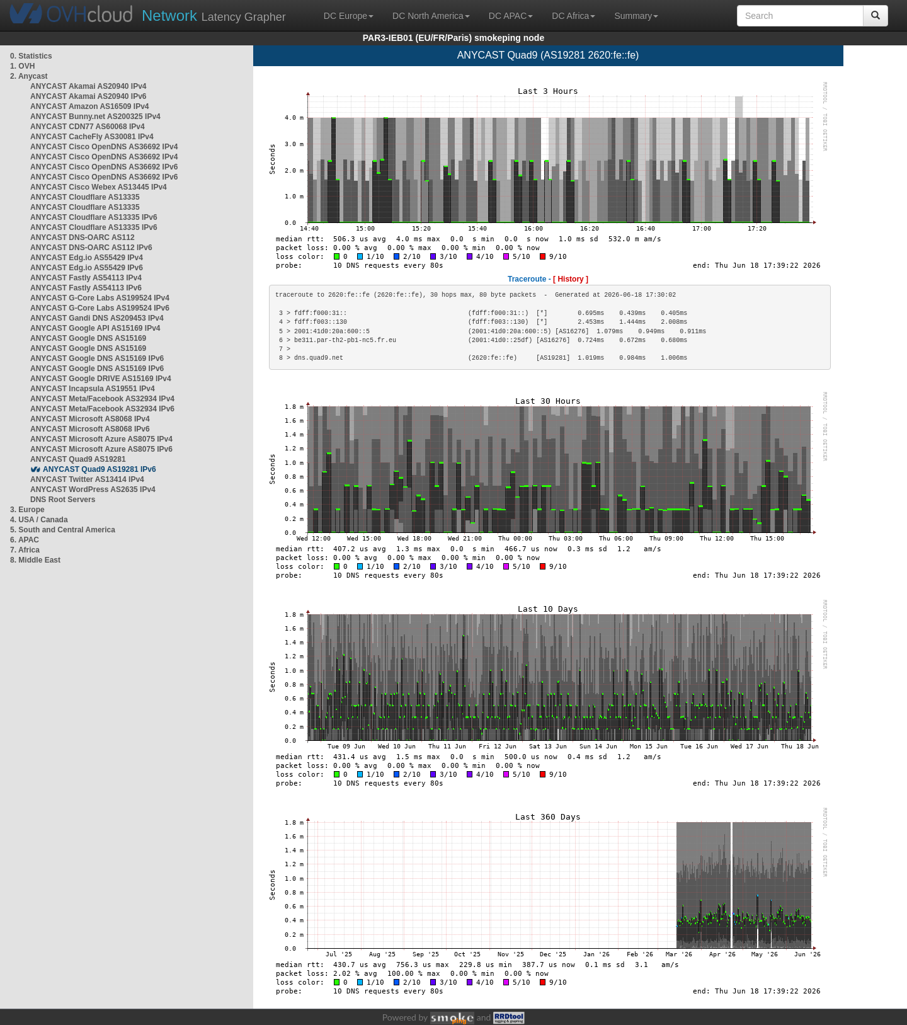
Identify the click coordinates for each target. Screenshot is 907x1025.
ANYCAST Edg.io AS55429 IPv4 (86, 257)
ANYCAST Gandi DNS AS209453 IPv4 (97, 318)
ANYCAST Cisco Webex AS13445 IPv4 (98, 187)
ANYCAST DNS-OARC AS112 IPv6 (91, 247)
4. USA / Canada (39, 519)
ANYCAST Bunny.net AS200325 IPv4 (95, 116)
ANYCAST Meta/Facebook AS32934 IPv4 (102, 398)
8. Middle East (35, 560)
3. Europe (27, 509)
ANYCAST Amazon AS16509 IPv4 (89, 106)
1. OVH (22, 66)
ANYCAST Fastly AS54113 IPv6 (86, 287)
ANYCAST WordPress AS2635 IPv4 (93, 489)
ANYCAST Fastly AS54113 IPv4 (86, 277)
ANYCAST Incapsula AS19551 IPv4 (92, 388)
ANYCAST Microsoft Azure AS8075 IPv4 (101, 439)
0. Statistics (31, 56)
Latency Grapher (214, 15)
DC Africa (573, 16)
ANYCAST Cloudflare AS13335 (85, 197)
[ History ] (570, 279)
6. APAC (24, 539)
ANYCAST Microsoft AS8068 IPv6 (90, 429)
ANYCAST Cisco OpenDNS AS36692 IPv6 (104, 167)
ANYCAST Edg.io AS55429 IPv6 (86, 267)
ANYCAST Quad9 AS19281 (78, 459)
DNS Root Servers (62, 499)
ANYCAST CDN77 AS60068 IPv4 (87, 126)
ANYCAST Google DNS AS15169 (88, 338)
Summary (636, 16)
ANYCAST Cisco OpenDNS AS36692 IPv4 (104, 146)
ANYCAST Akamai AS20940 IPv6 (88, 96)
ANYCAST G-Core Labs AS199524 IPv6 (99, 308)
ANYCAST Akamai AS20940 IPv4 (88, 86)
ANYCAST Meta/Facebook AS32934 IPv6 (102, 408)
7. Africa (25, 550)
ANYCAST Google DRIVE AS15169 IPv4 (100, 378)
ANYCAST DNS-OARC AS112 (82, 237)
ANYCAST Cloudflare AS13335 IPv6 (93, 217)
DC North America (431, 16)
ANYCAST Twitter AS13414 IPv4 (87, 479)
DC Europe (349, 16)
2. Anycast (29, 76)
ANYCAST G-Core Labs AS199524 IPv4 (99, 298)
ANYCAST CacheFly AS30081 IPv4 (92, 136)
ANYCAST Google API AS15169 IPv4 (95, 328)
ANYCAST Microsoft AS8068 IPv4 (90, 419)
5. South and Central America (62, 529)
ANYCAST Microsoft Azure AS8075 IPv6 (101, 449)
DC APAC (511, 16)
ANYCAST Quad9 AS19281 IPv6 (99, 469)
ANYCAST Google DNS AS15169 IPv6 (97, 358)
